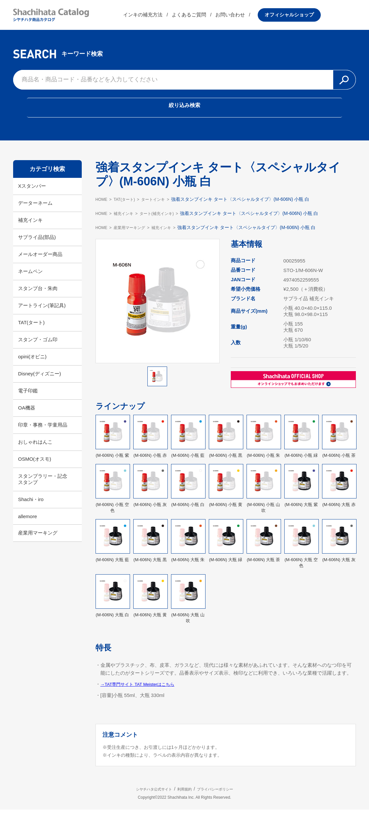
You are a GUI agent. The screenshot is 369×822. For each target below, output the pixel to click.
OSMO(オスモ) (34, 471)
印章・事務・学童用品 (42, 437)
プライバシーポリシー (227, 801)
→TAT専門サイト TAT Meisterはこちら (142, 696)
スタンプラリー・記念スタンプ (42, 491)
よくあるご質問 (224, 18)
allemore (27, 528)
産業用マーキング (37, 545)
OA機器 (26, 420)
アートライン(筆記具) (42, 317)
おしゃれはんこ (35, 454)
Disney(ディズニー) (39, 386)
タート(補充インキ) (166, 225)
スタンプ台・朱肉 (37, 300)
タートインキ (162, 211)
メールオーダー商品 (40, 266)
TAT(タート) (31, 334)
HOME (102, 211)
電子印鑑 (28, 403)
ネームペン (30, 283)
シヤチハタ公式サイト (142, 801)
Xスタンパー (32, 198)
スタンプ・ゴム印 (37, 351)
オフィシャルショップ (324, 18)
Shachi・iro (31, 511)
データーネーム (35, 215)
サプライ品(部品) (37, 249)
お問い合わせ (265, 18)
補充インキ (30, 232)
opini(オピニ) (32, 368)
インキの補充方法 (178, 18)
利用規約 (184, 801)
